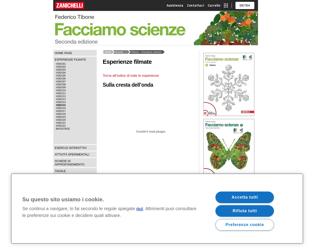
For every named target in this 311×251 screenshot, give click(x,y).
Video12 (61, 96)
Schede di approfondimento (70, 162)
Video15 (61, 105)
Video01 (61, 64)
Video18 (61, 114)
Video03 (61, 70)
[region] (157, 208)
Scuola (119, 52)
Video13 (61, 99)
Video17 (61, 111)
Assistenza (175, 5)
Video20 (61, 120)
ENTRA (245, 5)
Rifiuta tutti (245, 211)
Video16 (61, 108)
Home (108, 52)
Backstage (63, 129)
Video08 (61, 84)
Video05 (61, 75)
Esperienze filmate (70, 59)
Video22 (61, 126)
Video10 (61, 90)
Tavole (60, 171)
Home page (63, 53)
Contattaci (195, 5)
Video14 (61, 102)
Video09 (61, 87)
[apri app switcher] (226, 5)
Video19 (61, 117)
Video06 (61, 78)
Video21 (61, 123)
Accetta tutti (245, 197)
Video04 (61, 72)
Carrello (214, 5)
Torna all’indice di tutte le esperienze (131, 75)
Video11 (61, 93)
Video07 (61, 81)
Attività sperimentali (72, 154)
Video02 (61, 67)
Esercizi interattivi (71, 148)
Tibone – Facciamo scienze (146, 52)
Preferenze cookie (244, 224)
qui (139, 208)
